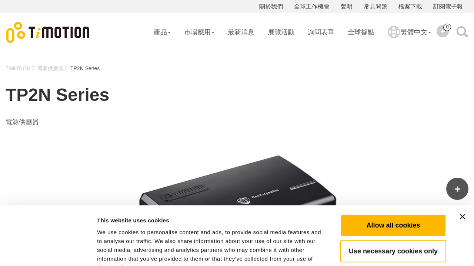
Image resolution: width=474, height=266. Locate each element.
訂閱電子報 (448, 6)
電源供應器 (50, 68)
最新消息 (241, 32)
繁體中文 (409, 37)
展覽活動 (281, 32)
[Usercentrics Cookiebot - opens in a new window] (48, 251)
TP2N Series (85, 68)
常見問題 (375, 6)
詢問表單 (321, 32)
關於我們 (271, 6)
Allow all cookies (393, 179)
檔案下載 (410, 6)
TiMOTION (18, 68)
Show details (388, 251)
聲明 (347, 6)
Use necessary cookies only (393, 205)
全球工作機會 (312, 6)
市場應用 (199, 32)
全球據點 (361, 32)
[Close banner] (462, 170)
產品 (162, 32)
